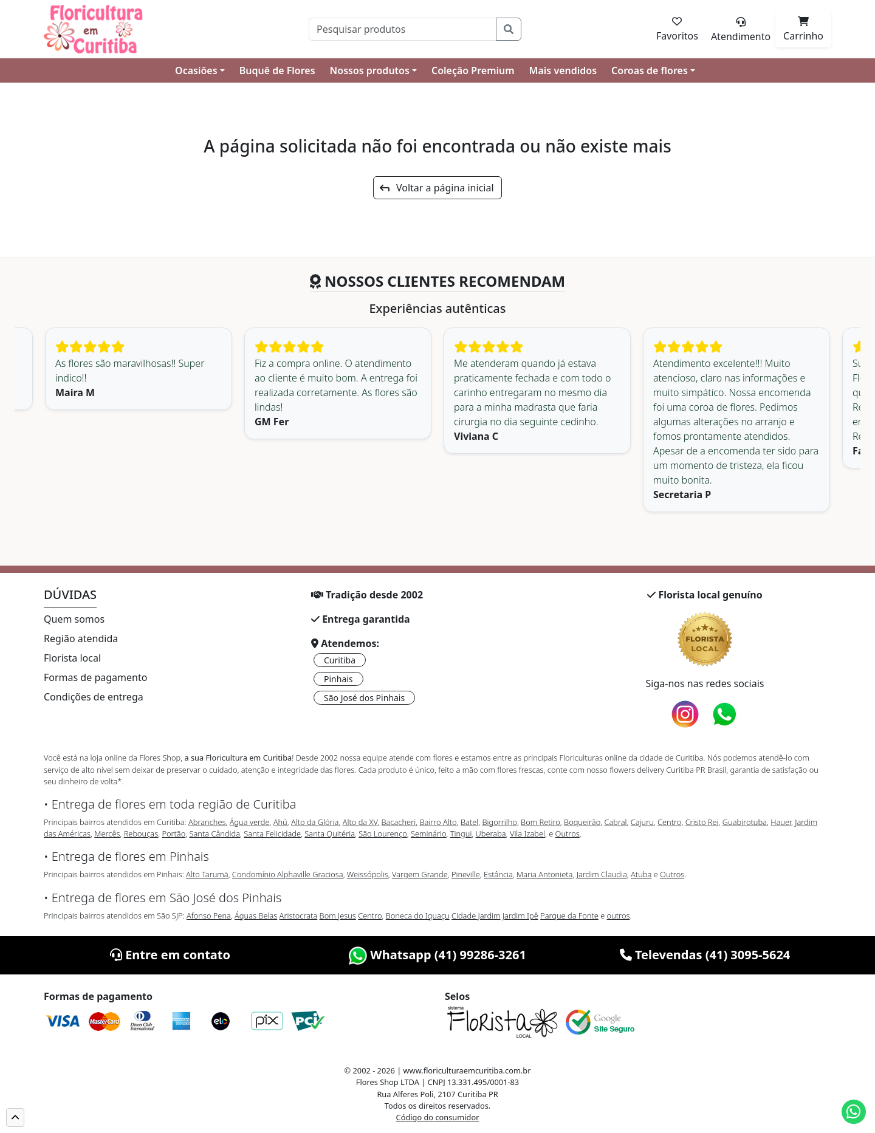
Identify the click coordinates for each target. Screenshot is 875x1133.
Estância (498, 874)
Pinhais (338, 679)
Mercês (107, 833)
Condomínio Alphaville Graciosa (287, 874)
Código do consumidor (437, 1117)
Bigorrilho (499, 821)
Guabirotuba (744, 821)
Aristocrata (299, 915)
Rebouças (141, 833)
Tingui (461, 833)
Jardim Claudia (602, 874)
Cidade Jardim (475, 915)
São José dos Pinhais (364, 697)
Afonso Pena (209, 915)
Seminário (428, 833)
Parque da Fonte (569, 915)
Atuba (641, 874)
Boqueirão (582, 821)
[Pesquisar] (402, 29)
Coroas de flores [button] (649, 70)
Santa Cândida (215, 833)
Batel (469, 821)
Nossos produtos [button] (370, 70)
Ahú (280, 821)
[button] (15, 1117)
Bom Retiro (540, 821)
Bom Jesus (338, 915)
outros (618, 915)
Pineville (465, 874)
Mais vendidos (563, 70)
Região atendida (81, 638)
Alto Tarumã (207, 874)
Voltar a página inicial (436, 187)
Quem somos (74, 619)
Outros (567, 833)
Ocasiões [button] (196, 70)
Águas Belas (256, 915)
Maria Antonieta (544, 874)
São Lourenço (383, 833)
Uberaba (491, 833)
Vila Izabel (527, 833)
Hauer (780, 821)
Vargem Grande (420, 874)
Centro (669, 821)
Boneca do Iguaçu (418, 915)
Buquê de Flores (277, 70)
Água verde (250, 821)
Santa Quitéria (329, 833)
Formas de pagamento (95, 677)
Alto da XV (360, 821)
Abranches (206, 821)
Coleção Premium (473, 70)
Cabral (615, 821)
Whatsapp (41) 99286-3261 (437, 954)
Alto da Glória (314, 821)
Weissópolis (367, 874)
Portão (173, 833)
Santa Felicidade (272, 833)
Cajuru (642, 821)
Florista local (72, 658)
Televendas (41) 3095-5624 (705, 954)
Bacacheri (399, 821)
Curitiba (339, 660)
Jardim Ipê (520, 915)
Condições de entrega (93, 696)
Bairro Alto (437, 821)
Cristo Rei (702, 821)
